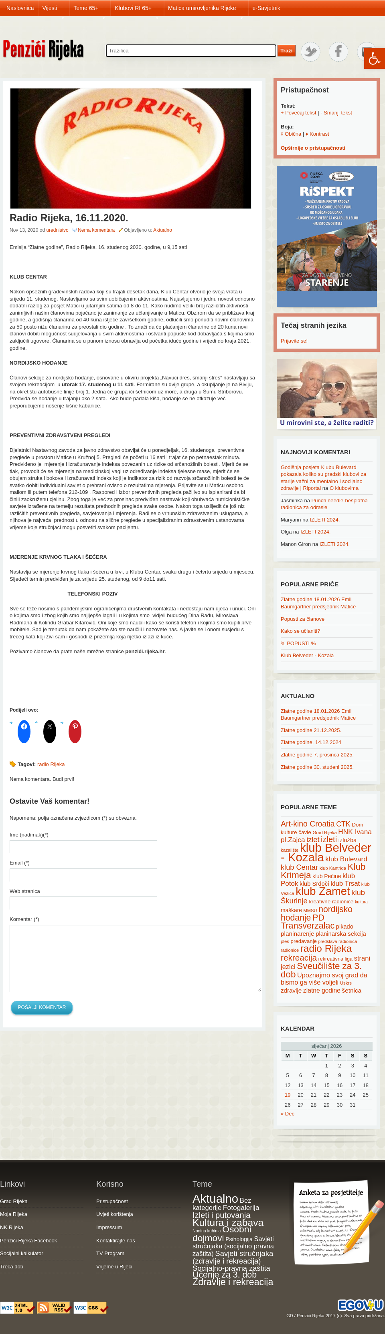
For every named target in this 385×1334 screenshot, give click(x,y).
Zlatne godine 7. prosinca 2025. (317, 755)
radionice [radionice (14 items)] (290, 950)
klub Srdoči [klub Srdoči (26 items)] (314, 884)
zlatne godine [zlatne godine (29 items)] (321, 990)
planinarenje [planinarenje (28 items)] (297, 933)
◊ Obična (291, 134)
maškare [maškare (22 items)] (291, 910)
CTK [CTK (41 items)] (343, 824)
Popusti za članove (302, 619)
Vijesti (53, 10)
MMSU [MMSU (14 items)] (310, 910)
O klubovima (344, 488)
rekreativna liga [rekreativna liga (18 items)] (335, 959)
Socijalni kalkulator (21, 1253)
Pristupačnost (112, 1201)
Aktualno (162, 230)
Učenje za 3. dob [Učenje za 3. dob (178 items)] (224, 1275)
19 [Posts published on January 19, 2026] (287, 1095)
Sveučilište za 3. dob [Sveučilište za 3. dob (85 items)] (321, 970)
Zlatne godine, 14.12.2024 (311, 742)
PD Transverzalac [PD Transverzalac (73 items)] (307, 922)
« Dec (287, 1114)
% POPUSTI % (298, 643)
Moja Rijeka (13, 1214)
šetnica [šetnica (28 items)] (352, 990)
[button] (374, 58)
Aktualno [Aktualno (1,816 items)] (215, 1198)
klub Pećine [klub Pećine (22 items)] (326, 876)
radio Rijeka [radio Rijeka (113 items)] (326, 948)
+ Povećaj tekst (298, 113)
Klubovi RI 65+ (137, 10)
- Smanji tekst (336, 113)
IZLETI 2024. (325, 520)
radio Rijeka (51, 764)
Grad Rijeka (14, 1201)
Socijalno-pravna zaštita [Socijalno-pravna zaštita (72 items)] (231, 1268)
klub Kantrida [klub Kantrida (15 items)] (333, 868)
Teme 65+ (90, 10)
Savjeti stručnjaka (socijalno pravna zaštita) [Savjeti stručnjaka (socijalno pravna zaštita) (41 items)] (233, 1246)
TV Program (110, 1253)
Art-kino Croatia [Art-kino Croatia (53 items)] (308, 823)
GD (289, 1315)
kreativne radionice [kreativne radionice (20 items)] (331, 902)
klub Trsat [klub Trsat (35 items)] (345, 883)
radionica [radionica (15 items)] (347, 941)
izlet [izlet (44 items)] (312, 840)
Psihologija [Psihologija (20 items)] (239, 1239)
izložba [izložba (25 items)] (347, 840)
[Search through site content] (191, 50)
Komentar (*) (24, 919)
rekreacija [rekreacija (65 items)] (299, 957)
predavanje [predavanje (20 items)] (304, 941)
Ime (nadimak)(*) (29, 835)
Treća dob (11, 1267)
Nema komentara (96, 230)
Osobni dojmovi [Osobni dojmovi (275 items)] (221, 1233)
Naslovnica (20, 8)
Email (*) (20, 863)
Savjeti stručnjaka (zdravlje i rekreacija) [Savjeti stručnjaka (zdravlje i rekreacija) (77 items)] (232, 1257)
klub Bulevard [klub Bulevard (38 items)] (346, 859)
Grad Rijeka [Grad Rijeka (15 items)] (325, 832)
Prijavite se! (294, 341)
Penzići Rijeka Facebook (28, 1241)
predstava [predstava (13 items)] (327, 941)
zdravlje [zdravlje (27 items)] (291, 990)
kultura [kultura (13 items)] (361, 901)
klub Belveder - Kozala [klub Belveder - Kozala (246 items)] (326, 852)
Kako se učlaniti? (300, 631)
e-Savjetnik (266, 8)
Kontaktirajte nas (115, 1241)
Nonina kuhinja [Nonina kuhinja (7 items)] (206, 1230)
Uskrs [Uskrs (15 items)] (346, 983)
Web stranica (25, 891)
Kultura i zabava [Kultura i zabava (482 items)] (227, 1222)
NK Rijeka (11, 1227)
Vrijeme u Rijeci (114, 1267)
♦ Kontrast (317, 134)
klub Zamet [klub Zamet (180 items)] (323, 891)
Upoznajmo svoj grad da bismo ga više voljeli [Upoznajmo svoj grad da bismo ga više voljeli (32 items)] (324, 978)
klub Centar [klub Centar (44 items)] (299, 867)
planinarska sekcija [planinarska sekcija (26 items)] (341, 934)
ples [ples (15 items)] (285, 941)
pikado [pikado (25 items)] (344, 926)
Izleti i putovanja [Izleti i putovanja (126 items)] (221, 1215)
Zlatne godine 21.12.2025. (311, 730)
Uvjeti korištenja (114, 1214)
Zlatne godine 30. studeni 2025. (317, 767)
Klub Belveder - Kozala (307, 655)
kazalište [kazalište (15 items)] (289, 850)
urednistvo (57, 230)
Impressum (109, 1227)
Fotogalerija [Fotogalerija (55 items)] (241, 1208)
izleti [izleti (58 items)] (329, 839)
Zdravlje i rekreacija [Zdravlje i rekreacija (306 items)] (232, 1282)
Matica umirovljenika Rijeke (206, 10)
